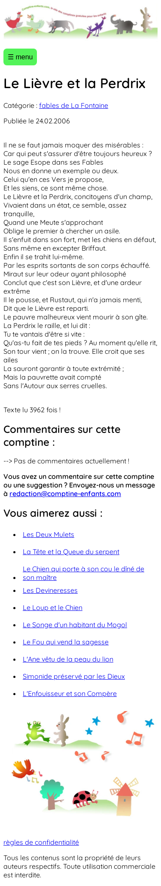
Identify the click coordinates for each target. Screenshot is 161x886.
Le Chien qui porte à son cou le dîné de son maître (83, 573)
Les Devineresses (50, 590)
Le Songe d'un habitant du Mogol (75, 624)
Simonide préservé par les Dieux (74, 676)
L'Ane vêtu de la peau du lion (68, 659)
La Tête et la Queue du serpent (71, 551)
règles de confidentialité (41, 842)
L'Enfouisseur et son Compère (70, 693)
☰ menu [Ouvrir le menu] (20, 57)
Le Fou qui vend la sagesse (66, 642)
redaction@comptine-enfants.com (65, 493)
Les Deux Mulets (48, 534)
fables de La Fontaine (73, 105)
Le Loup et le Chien (52, 607)
